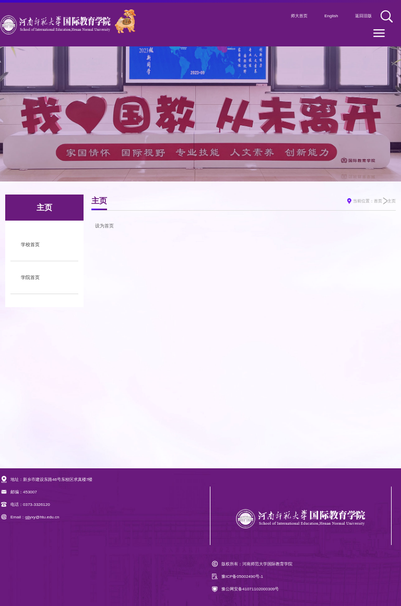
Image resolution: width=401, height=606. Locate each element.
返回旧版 (363, 16)
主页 (391, 201)
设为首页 (104, 225)
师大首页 (299, 16)
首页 (378, 201)
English (331, 16)
